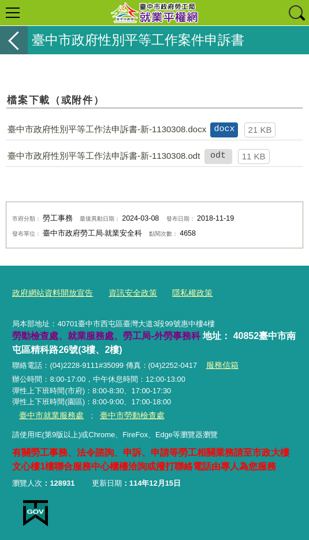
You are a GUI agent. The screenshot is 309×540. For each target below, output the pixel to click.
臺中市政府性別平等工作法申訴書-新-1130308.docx (107, 129)
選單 (12, 12)
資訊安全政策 (125, 292)
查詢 (296, 12)
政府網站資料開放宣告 (49, 292)
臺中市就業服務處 (49, 412)
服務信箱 (221, 363)
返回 (14, 40)
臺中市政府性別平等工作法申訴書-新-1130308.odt (104, 156)
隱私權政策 (181, 292)
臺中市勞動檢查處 (124, 412)
